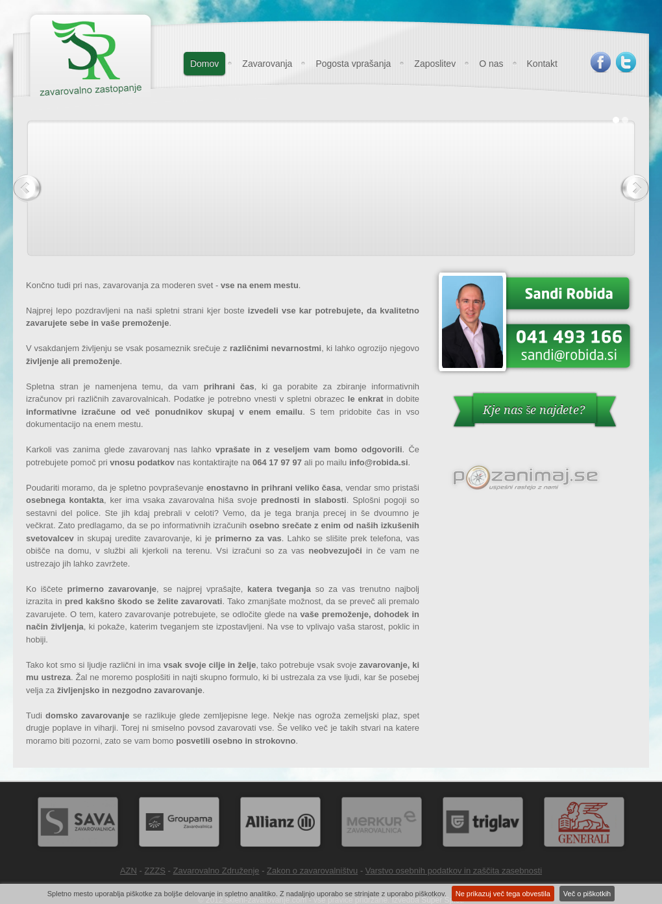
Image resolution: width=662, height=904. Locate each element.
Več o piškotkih (587, 894)
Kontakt (542, 63)
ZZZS (155, 870)
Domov (204, 63)
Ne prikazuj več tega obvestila (503, 894)
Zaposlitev (435, 63)
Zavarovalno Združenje (216, 870)
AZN (128, 870)
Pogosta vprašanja (353, 63)
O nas (491, 63)
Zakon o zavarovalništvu (312, 870)
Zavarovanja (267, 63)
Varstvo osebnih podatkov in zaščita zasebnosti (453, 870)
